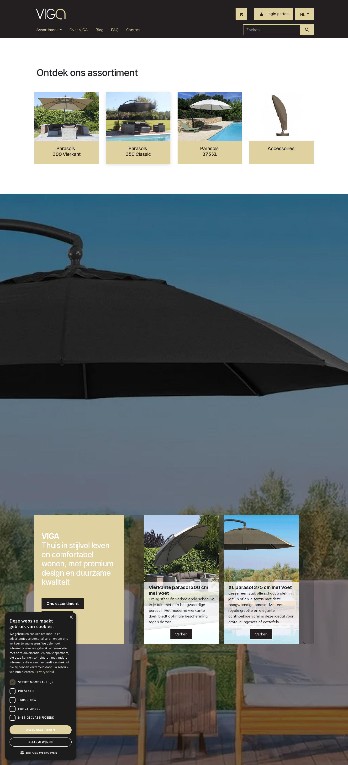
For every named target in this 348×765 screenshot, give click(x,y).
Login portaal (274, 14)
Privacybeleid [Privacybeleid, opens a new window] (45, 672)
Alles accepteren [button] (40, 730)
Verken (261, 634)
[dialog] (40, 686)
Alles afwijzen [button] (40, 742)
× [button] (71, 617)
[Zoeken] (307, 29)
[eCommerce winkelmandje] (241, 14)
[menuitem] (49, 29)
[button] (41, 752)
